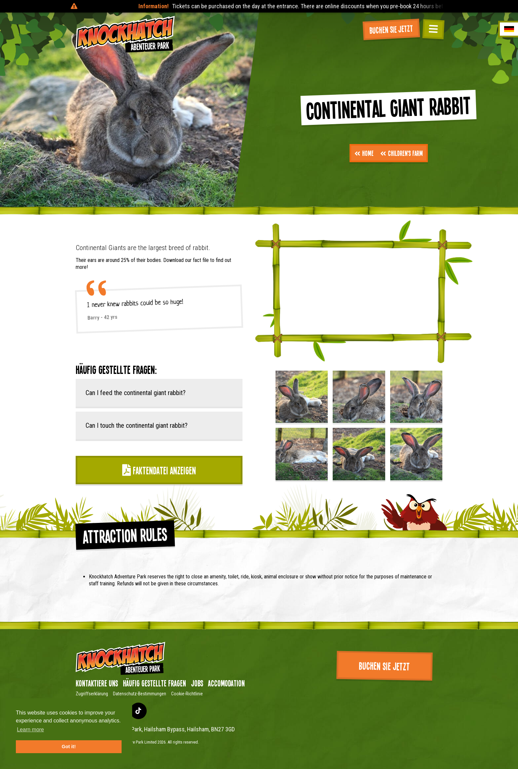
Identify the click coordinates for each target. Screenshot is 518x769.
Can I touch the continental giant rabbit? (137, 425)
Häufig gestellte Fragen (154, 683)
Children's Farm (401, 153)
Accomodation (226, 683)
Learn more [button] (30, 729)
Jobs (197, 683)
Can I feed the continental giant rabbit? (136, 393)
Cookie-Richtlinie (187, 693)
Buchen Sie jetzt (391, 29)
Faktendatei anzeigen (159, 470)
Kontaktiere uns (97, 683)
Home (364, 153)
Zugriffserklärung (92, 693)
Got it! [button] (69, 746)
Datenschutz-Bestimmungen (139, 693)
